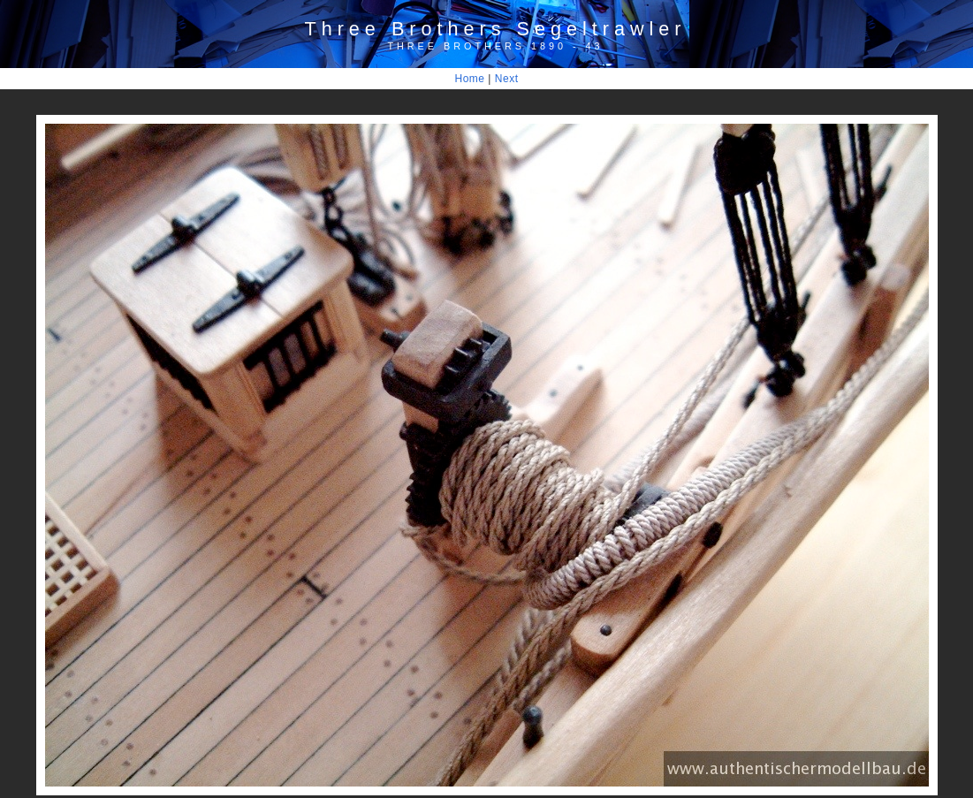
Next (507, 78)
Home (470, 78)
